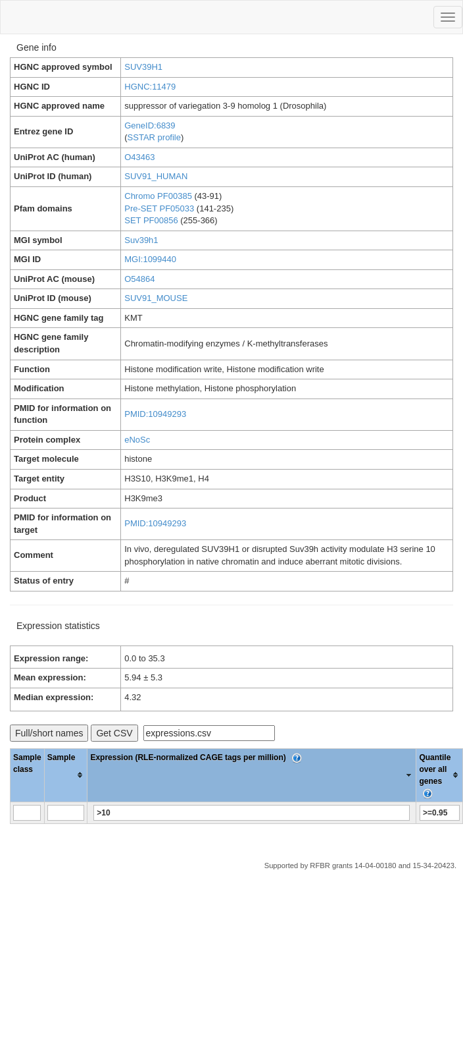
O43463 (139, 157)
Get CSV (114, 733)
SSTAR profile (154, 137)
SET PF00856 (151, 220)
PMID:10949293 (155, 414)
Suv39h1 (141, 240)
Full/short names (49, 733)
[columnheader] (65, 775)
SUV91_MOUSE (155, 298)
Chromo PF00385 (158, 196)
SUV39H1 (143, 67)
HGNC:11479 (150, 87)
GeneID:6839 (149, 125)
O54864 (139, 279)
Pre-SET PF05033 (159, 208)
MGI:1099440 (150, 259)
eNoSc (137, 440)
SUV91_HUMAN (155, 176)
